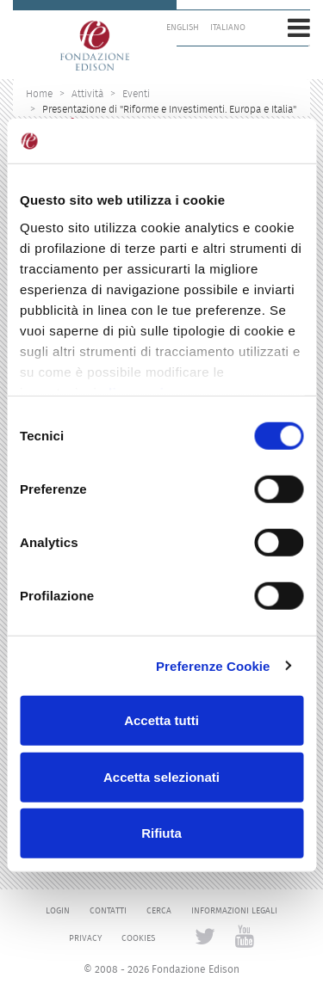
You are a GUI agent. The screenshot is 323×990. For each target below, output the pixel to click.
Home (39, 93)
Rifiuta (161, 833)
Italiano (227, 28)
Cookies (138, 938)
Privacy (85, 938)
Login (58, 911)
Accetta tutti (161, 720)
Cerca (158, 911)
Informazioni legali (234, 911)
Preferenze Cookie (213, 665)
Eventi (136, 93)
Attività (87, 93)
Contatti (108, 911)
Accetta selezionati (161, 776)
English (182, 28)
